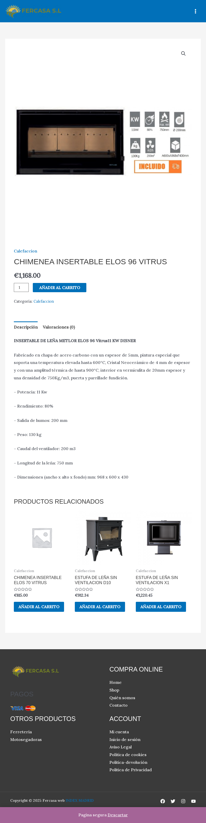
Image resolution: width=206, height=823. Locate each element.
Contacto (118, 705)
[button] (183, 53)
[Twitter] (173, 801)
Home (115, 682)
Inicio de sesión (124, 739)
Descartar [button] (118, 814)
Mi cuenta (119, 732)
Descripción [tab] (26, 327)
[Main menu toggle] (195, 11)
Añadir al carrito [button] (39, 606)
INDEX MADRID (80, 800)
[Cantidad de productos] (21, 287)
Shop (114, 690)
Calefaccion (25, 250)
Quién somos (122, 697)
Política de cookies (128, 754)
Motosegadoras (26, 739)
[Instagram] (183, 801)
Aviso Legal (120, 747)
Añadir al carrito (59, 287)
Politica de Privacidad (130, 770)
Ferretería (21, 732)
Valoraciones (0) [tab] (59, 327)
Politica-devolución (128, 762)
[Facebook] (162, 801)
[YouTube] (193, 801)
